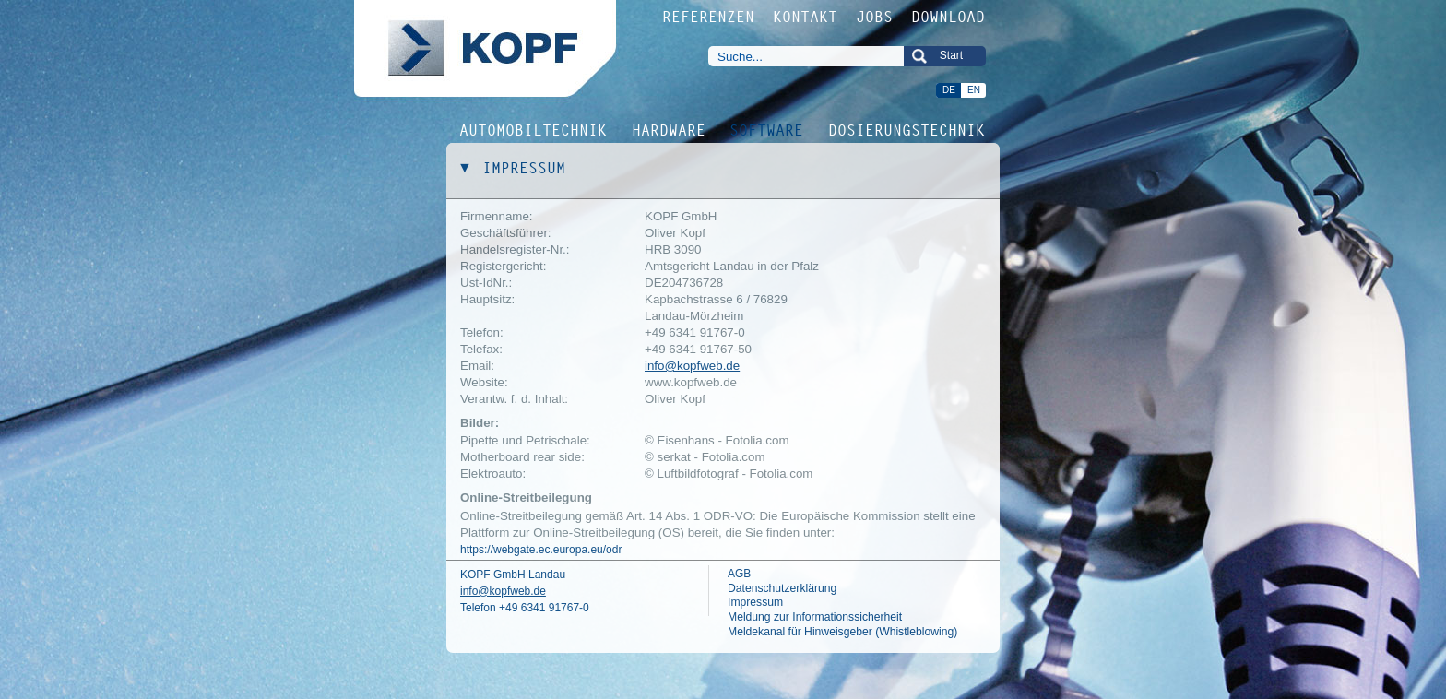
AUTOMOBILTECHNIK (534, 129)
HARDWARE (669, 129)
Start (951, 55)
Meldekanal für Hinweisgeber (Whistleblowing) (842, 631)
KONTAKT (806, 16)
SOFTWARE (767, 129)
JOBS (875, 16)
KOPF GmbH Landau (512, 574)
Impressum (755, 602)
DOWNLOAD (949, 16)
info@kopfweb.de (692, 366)
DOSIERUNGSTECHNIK (907, 129)
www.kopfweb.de (691, 382)
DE (948, 90)
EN (973, 90)
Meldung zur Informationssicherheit (815, 616)
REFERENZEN (709, 16)
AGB (739, 573)
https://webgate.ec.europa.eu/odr (541, 549)
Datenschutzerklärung (782, 588)
